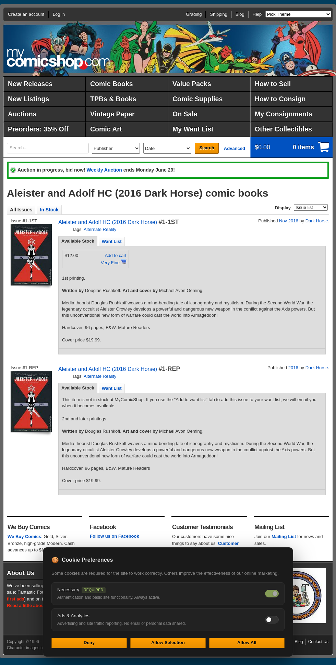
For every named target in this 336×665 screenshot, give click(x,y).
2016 (293, 367)
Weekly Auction (104, 170)
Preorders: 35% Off (38, 129)
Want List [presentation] (112, 241)
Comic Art (106, 129)
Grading (194, 14)
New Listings (28, 99)
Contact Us (318, 641)
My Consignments (283, 114)
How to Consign (280, 99)
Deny (89, 642)
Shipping (218, 14)
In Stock (49, 209)
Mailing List (284, 536)
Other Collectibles (283, 129)
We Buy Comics (24, 536)
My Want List (193, 129)
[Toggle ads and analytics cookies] (272, 619)
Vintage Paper (112, 114)
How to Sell (273, 84)
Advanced (234, 148)
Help (257, 14)
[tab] (77, 241)
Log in (59, 14)
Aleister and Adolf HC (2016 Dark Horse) (107, 222)
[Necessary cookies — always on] (272, 593)
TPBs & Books (113, 99)
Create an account (26, 14)
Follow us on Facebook (114, 536)
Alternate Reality (100, 229)
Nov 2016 (288, 220)
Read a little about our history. (39, 605)
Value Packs (191, 84)
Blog (240, 14)
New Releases (30, 84)
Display (283, 207)
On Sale (184, 114)
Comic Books (111, 84)
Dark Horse (316, 220)
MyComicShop (58, 59)
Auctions (22, 114)
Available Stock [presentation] (77, 241)
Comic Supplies (197, 99)
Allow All (246, 642)
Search (206, 147)
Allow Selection (168, 642)
